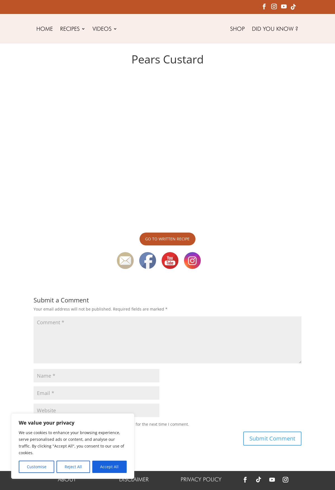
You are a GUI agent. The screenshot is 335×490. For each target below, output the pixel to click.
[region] (72, 446)
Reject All (73, 466)
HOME (44, 29)
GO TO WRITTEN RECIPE (167, 239)
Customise (36, 466)
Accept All (109, 466)
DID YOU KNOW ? (275, 29)
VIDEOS (102, 29)
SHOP (237, 29)
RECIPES (70, 29)
